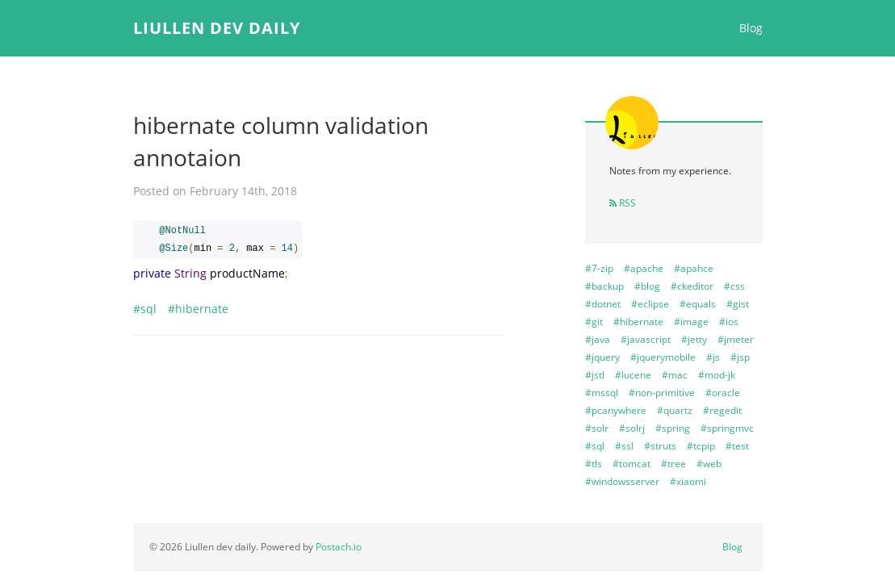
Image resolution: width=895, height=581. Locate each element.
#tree (673, 463)
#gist (737, 304)
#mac (675, 375)
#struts (660, 446)
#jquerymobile (663, 357)
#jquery (602, 357)
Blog (751, 28)
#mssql (601, 392)
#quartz (674, 410)
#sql (145, 308)
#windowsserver (622, 481)
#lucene (633, 375)
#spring (672, 428)
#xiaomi (688, 481)
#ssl (624, 446)
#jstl (594, 375)
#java (597, 339)
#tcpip (701, 446)
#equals (698, 304)
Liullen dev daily (216, 28)
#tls (593, 463)
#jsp (740, 357)
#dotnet (603, 304)
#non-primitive (662, 392)
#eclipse (650, 304)
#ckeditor (692, 286)
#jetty (694, 339)
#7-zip (599, 268)
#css (734, 286)
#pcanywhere (615, 410)
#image (691, 321)
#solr (597, 428)
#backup (604, 286)
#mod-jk (716, 375)
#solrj (632, 428)
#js (713, 357)
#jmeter (735, 339)
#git (594, 321)
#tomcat (631, 463)
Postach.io (339, 547)
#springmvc (727, 428)
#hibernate (198, 308)
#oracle (722, 392)
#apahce (693, 268)
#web (708, 463)
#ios (728, 321)
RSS (622, 203)
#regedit (722, 410)
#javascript (646, 339)
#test (737, 446)
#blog (647, 286)
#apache (643, 268)
